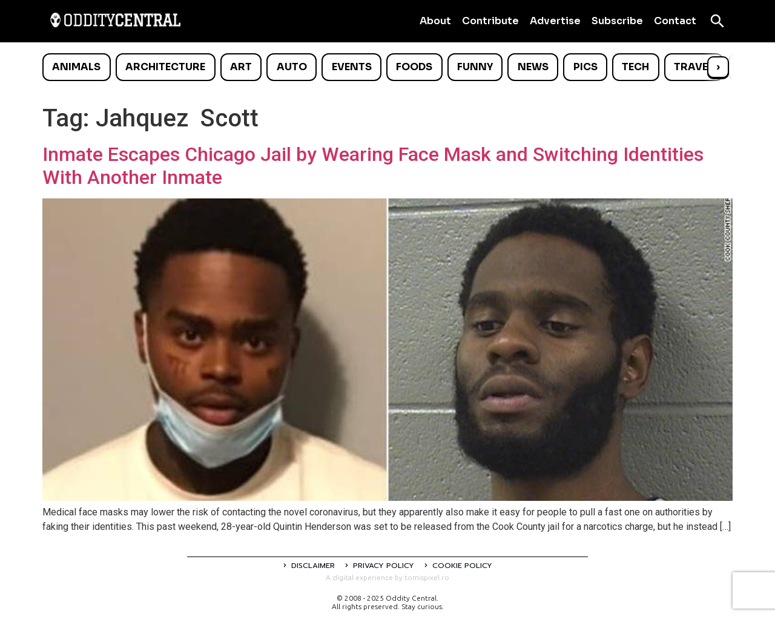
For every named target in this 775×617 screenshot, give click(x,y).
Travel (693, 66)
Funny (475, 66)
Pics (585, 66)
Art (241, 66)
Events (352, 66)
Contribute (490, 21)
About (435, 21)
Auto (292, 66)
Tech (635, 66)
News (533, 66)
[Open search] (717, 21)
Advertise (555, 21)
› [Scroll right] (718, 66)
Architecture (165, 66)
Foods (414, 66)
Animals (76, 66)
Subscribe (617, 21)
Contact (675, 21)
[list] (387, 67)
